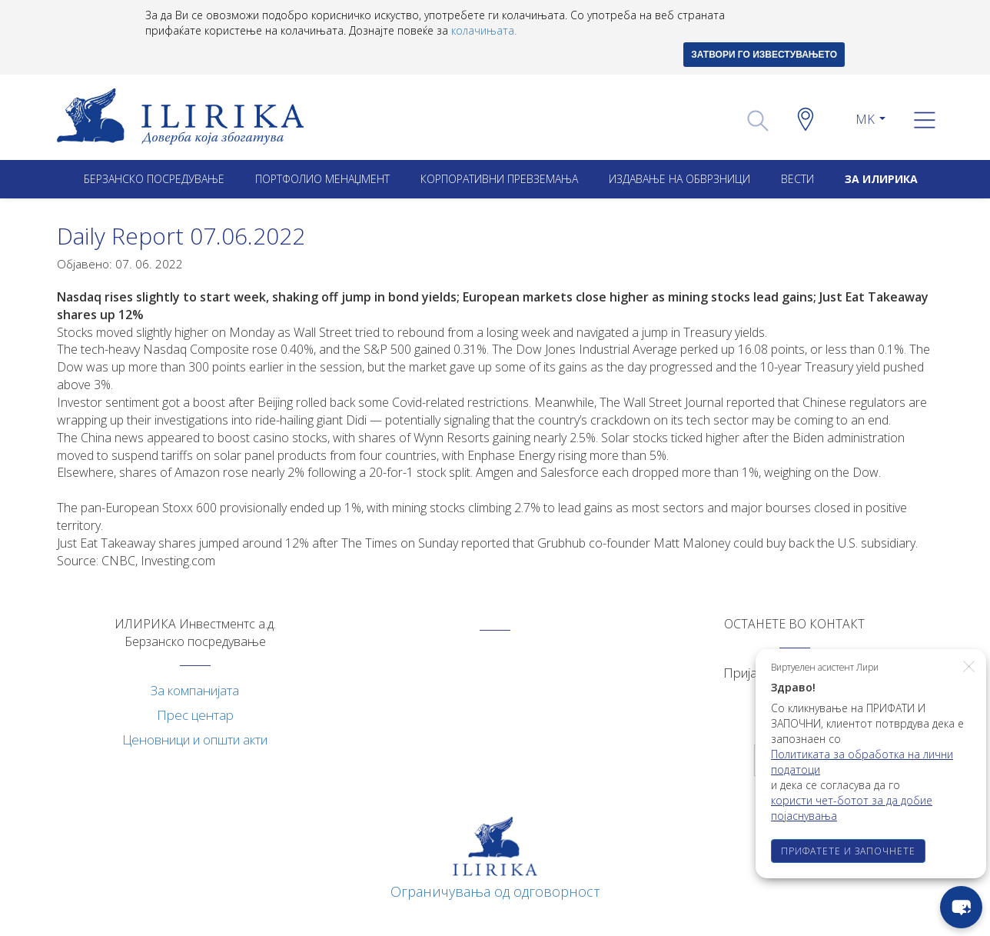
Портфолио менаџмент (322, 179)
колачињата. (484, 30)
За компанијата (195, 690)
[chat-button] (961, 907)
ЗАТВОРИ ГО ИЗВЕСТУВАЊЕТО (764, 54)
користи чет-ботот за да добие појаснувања (851, 808)
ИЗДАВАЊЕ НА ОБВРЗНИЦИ (679, 179)
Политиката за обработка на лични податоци (862, 762)
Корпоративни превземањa (499, 179)
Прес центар (195, 715)
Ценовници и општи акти (194, 739)
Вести (797, 179)
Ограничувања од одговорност (495, 891)
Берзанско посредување (154, 179)
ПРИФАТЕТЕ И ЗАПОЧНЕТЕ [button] (848, 851)
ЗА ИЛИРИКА (881, 179)
